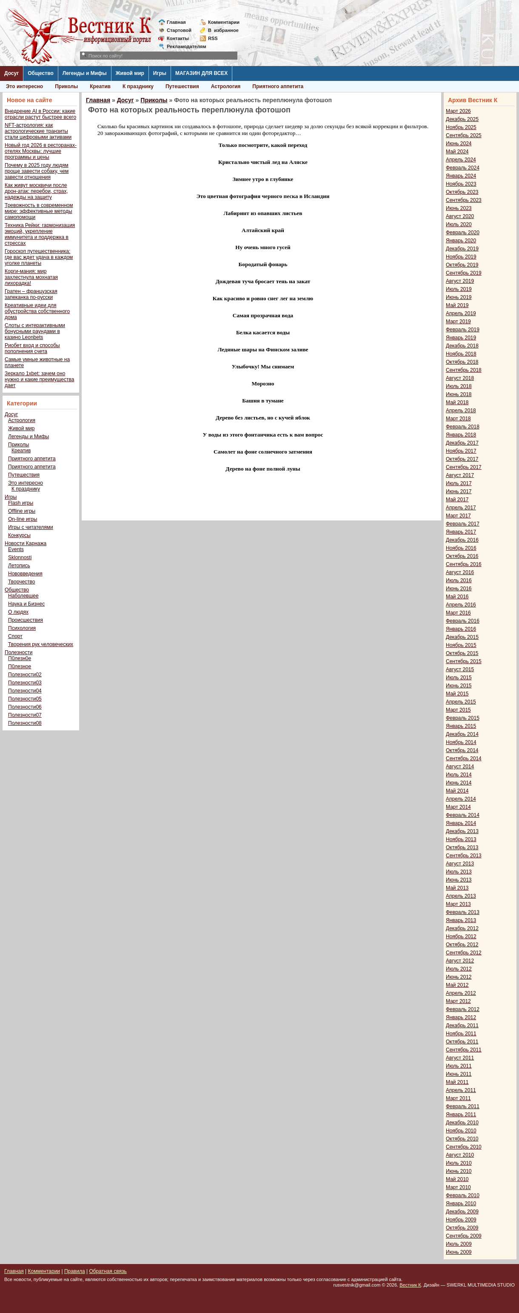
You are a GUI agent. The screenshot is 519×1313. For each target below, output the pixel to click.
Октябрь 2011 (462, 1042)
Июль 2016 (459, 580)
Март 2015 (458, 710)
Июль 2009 (459, 1244)
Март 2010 (458, 1187)
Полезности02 (25, 675)
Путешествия (182, 86)
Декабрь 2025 (462, 119)
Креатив (100, 86)
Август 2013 (460, 864)
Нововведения (25, 574)
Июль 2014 (459, 775)
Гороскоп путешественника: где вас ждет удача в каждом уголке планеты (39, 257)
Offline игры (21, 511)
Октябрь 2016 (462, 556)
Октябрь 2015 (462, 653)
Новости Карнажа (25, 543)
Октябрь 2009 (462, 1228)
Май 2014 (457, 791)
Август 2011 (460, 1058)
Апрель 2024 (461, 160)
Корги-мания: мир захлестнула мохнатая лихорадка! (31, 277)
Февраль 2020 (462, 233)
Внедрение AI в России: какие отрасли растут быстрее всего (40, 114)
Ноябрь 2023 (461, 184)
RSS (213, 38)
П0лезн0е (19, 658)
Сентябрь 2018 (464, 370)
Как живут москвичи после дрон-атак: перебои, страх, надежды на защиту (36, 191)
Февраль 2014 (462, 815)
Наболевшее (23, 596)
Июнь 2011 (459, 1074)
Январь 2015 (461, 726)
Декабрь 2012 (462, 928)
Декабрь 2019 (462, 249)
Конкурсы (19, 535)
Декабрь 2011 (462, 1026)
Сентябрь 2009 (464, 1236)
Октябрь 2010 (462, 1139)
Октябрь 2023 (462, 192)
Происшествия (25, 620)
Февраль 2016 (462, 621)
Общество (41, 73)
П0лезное (19, 666)
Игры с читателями (30, 527)
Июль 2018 (459, 386)
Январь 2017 (461, 532)
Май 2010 (457, 1179)
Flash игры (20, 503)
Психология (22, 628)
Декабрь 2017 (462, 443)
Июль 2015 (459, 678)
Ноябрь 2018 (461, 354)
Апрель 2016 (461, 605)
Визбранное (223, 30)
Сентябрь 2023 (464, 200)
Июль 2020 (459, 224)
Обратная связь (107, 1271)
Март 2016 (458, 613)
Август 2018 (460, 378)
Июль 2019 (459, 289)
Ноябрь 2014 (461, 742)
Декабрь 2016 (462, 540)
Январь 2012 (461, 1017)
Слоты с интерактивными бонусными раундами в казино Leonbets (35, 331)
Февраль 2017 (462, 524)
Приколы (66, 86)
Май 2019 (457, 305)
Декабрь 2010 (462, 1123)
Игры (159, 73)
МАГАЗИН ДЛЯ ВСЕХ (201, 73)
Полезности (18, 652)
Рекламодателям (183, 46)
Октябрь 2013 (462, 847)
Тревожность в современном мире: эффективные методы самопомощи (39, 211)
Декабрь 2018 (462, 346)
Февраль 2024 (462, 168)
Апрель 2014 (461, 799)
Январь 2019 (461, 338)
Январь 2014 (461, 823)
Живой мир (130, 73)
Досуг (11, 73)
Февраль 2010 (462, 1195)
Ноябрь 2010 (461, 1131)
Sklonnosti (19, 557)
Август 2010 (460, 1155)
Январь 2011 (461, 1115)
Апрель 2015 (461, 702)
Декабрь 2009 (462, 1212)
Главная (176, 22)
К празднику (138, 86)
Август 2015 (460, 669)
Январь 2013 (461, 920)
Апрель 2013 (461, 896)
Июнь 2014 (459, 783)
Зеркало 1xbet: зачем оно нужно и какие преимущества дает (39, 379)
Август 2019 (460, 281)
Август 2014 (460, 767)
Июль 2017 (459, 483)
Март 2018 (458, 419)
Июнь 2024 (459, 144)
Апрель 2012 (461, 993)
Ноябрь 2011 (461, 1034)
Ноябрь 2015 (461, 645)
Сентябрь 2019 (464, 273)
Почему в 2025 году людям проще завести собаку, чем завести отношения (36, 171)
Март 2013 (458, 904)
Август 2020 (460, 216)
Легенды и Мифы (85, 73)
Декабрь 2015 (462, 637)
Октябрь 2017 (462, 459)
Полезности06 (25, 707)
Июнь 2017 (459, 491)
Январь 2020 (461, 241)
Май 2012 (457, 985)
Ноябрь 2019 (461, 257)
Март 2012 (458, 1001)
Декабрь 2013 (462, 831)
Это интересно (24, 86)
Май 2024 (457, 152)
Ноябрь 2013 (461, 839)
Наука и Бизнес (26, 604)
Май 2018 (457, 402)
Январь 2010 (461, 1204)
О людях (18, 612)
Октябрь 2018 (462, 362)
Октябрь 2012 (462, 945)
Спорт (15, 636)
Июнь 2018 (459, 394)
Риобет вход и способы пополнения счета (32, 348)
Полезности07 (25, 715)
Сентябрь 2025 (464, 135)
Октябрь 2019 (462, 265)
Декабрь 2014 (462, 734)
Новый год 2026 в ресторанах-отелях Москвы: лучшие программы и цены (41, 151)
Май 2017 (457, 500)
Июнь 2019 (459, 297)
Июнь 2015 (459, 686)
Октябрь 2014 (462, 750)
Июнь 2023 (459, 208)
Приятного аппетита (277, 86)
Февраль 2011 (462, 1106)
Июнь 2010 (459, 1171)
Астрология (226, 86)
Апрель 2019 (461, 313)
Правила (74, 1271)
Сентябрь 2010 (464, 1147)
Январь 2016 (461, 629)
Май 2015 (457, 694)
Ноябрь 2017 (461, 451)
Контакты (178, 38)
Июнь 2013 (459, 880)
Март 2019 (458, 322)
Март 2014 (458, 807)
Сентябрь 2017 (464, 467)
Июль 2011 (459, 1066)
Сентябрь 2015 (464, 661)
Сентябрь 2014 (464, 758)
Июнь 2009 (459, 1252)
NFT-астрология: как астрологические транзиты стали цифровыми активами (38, 131)
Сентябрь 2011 (464, 1050)
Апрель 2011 (461, 1090)
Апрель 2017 (461, 508)
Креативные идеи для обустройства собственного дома (37, 311)
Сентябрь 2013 (464, 856)
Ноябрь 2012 (461, 936)
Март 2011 (458, 1098)
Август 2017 (460, 475)
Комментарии (224, 22)
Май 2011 (457, 1082)
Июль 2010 (459, 1163)
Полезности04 (25, 691)
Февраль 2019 (462, 330)
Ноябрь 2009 (461, 1220)
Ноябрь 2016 (461, 548)
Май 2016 (457, 597)
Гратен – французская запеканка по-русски (31, 294)
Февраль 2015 (462, 718)
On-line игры (22, 519)
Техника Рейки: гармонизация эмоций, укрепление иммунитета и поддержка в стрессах (40, 234)
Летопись (19, 566)
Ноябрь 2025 (461, 127)
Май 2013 (457, 888)
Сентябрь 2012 (464, 953)
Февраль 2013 (462, 912)
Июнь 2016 (459, 589)
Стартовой (179, 30)
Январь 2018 (461, 435)
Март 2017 (458, 516)
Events (16, 549)
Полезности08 (25, 723)
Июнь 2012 (459, 977)
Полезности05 (25, 699)
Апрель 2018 (461, 411)
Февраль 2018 (462, 427)
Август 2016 (460, 572)
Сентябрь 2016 (464, 564)
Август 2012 (460, 961)
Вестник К (410, 1284)
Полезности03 (25, 683)
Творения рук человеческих (40, 644)
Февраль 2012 (462, 1009)
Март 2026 (458, 111)
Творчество (21, 582)
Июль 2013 (459, 872)
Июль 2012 (459, 969)
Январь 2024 (461, 176)
